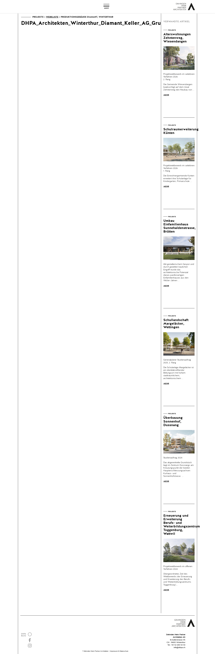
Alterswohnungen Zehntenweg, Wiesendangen (177, 38)
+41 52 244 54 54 (178, 645)
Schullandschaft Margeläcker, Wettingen (175, 323)
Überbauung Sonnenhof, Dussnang (173, 421)
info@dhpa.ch (179, 647)
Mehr (166, 95)
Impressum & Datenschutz (119, 651)
